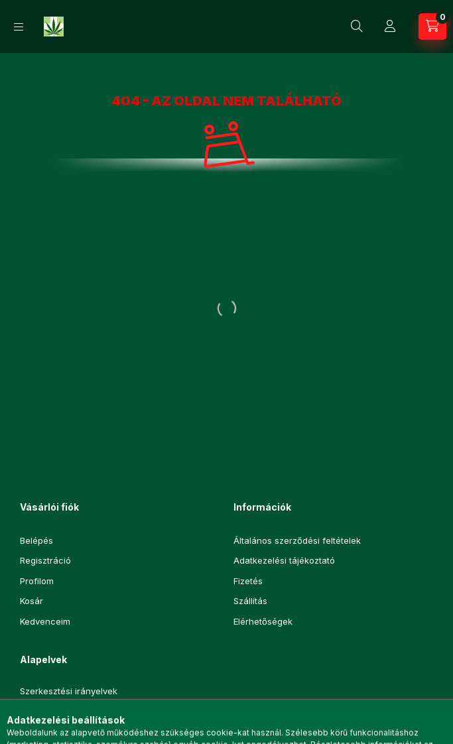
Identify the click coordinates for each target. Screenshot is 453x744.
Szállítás (250, 600)
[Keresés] (357, 26)
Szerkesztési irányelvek (68, 691)
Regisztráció (45, 560)
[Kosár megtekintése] (432, 26)
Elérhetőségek (262, 621)
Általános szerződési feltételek (297, 540)
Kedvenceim (45, 621)
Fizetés (248, 581)
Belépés (36, 540)
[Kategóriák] (19, 27)
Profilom (37, 581)
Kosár (31, 600)
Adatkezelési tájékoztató (284, 560)
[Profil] (390, 26)
